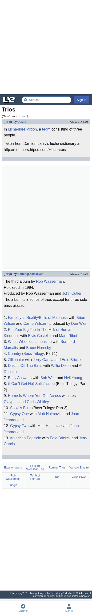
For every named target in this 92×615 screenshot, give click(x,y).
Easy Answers (20, 378)
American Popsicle (25, 438)
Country (14, 354)
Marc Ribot (68, 336)
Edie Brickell (72, 360)
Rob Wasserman (50, 281)
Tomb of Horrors (35, 477)
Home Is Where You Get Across (34, 396)
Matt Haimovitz (50, 414)
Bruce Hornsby (38, 348)
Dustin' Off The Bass (25, 366)
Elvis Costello (39, 336)
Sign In (81, 100)
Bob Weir (48, 378)
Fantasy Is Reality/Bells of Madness (38, 318)
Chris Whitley (38, 402)
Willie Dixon (61, 366)
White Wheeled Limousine (30, 342)
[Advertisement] (46, 47)
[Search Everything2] (46, 99)
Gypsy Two (19, 426)
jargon (31, 129)
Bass (28, 354)
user (23, 116)
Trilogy (38, 354)
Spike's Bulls (20, 408)
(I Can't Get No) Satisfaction (31, 384)
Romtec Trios (57, 467)
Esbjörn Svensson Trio (35, 467)
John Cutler (71, 293)
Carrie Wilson (35, 323)
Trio (57, 477)
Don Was (78, 323)
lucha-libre (16, 129)
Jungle (13, 485)
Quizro (21, 121)
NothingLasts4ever (30, 274)
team (46, 129)
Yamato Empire (79, 467)
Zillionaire (16, 360)
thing (8, 121)
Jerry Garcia (43, 360)
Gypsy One (19, 414)
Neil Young (73, 378)
